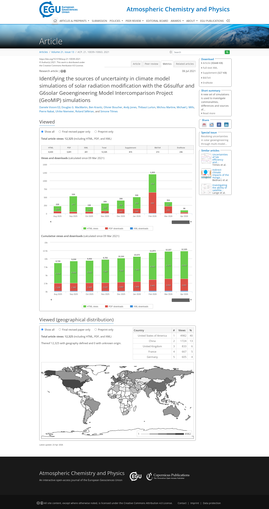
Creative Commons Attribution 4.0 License (148, 503)
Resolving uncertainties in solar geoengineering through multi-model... (214, 140)
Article (136, 63)
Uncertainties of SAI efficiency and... (220, 158)
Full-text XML (210, 67)
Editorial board (157, 20)
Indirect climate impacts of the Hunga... (220, 173)
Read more (209, 113)
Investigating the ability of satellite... (219, 187)
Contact (182, 503)
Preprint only (104, 131)
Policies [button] (115, 20)
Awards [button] (176, 20)
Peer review (151, 63)
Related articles (185, 63)
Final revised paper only (74, 131)
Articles (43, 52)
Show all (48, 131)
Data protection (212, 503)
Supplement (210, 72)
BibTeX (207, 77)
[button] (171, 52)
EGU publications (212, 20)
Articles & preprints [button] (73, 20)
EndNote (208, 82)
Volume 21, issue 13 (62, 52)
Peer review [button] (134, 20)
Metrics (167, 63)
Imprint (194, 503)
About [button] (191, 20)
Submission (99, 20)
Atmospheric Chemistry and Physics (178, 9)
